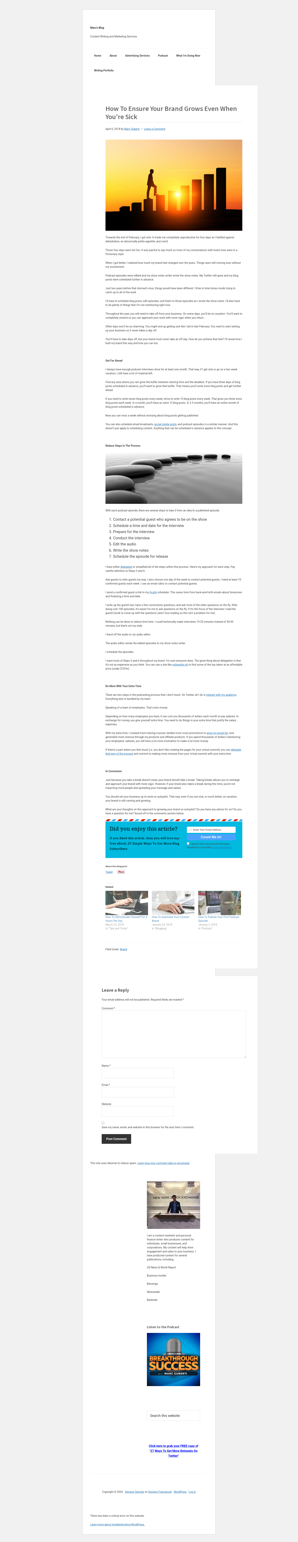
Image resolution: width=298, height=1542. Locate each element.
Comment (108, 1008)
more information (222, 847)
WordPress (180, 1491)
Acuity (153, 592)
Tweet (109, 872)
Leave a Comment (154, 128)
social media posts (165, 424)
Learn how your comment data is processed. (163, 1163)
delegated (126, 566)
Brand (123, 949)
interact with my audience (221, 694)
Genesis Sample (134, 1491)
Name (106, 1065)
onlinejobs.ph (180, 664)
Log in (192, 1491)
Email (106, 1084)
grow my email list (217, 733)
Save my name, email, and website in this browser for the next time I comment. (148, 1127)
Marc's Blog (97, 27)
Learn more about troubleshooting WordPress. (117, 1524)
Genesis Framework (160, 1491)
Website (106, 1104)
